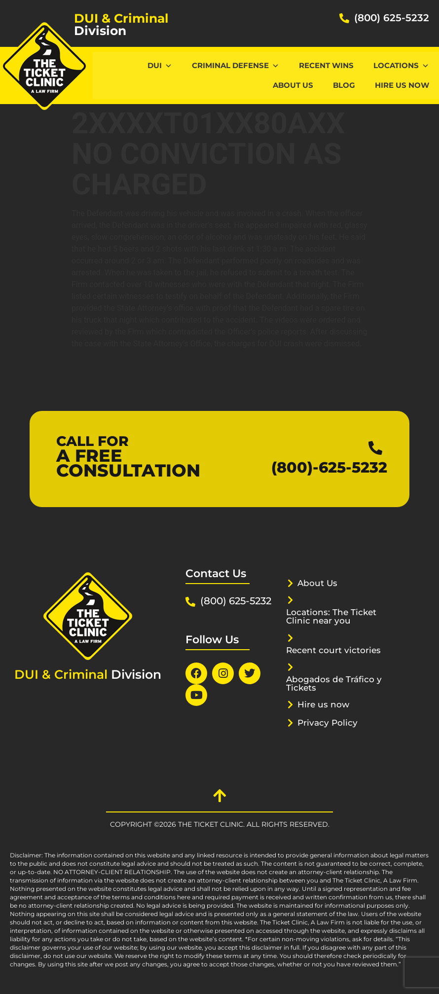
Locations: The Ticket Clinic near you (331, 616)
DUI (159, 65)
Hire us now (402, 85)
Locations (401, 65)
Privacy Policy (327, 723)
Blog (344, 85)
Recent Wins (326, 65)
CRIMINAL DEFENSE (235, 65)
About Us (293, 85)
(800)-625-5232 (329, 467)
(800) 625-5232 (391, 18)
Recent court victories (333, 650)
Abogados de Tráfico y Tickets (334, 683)
